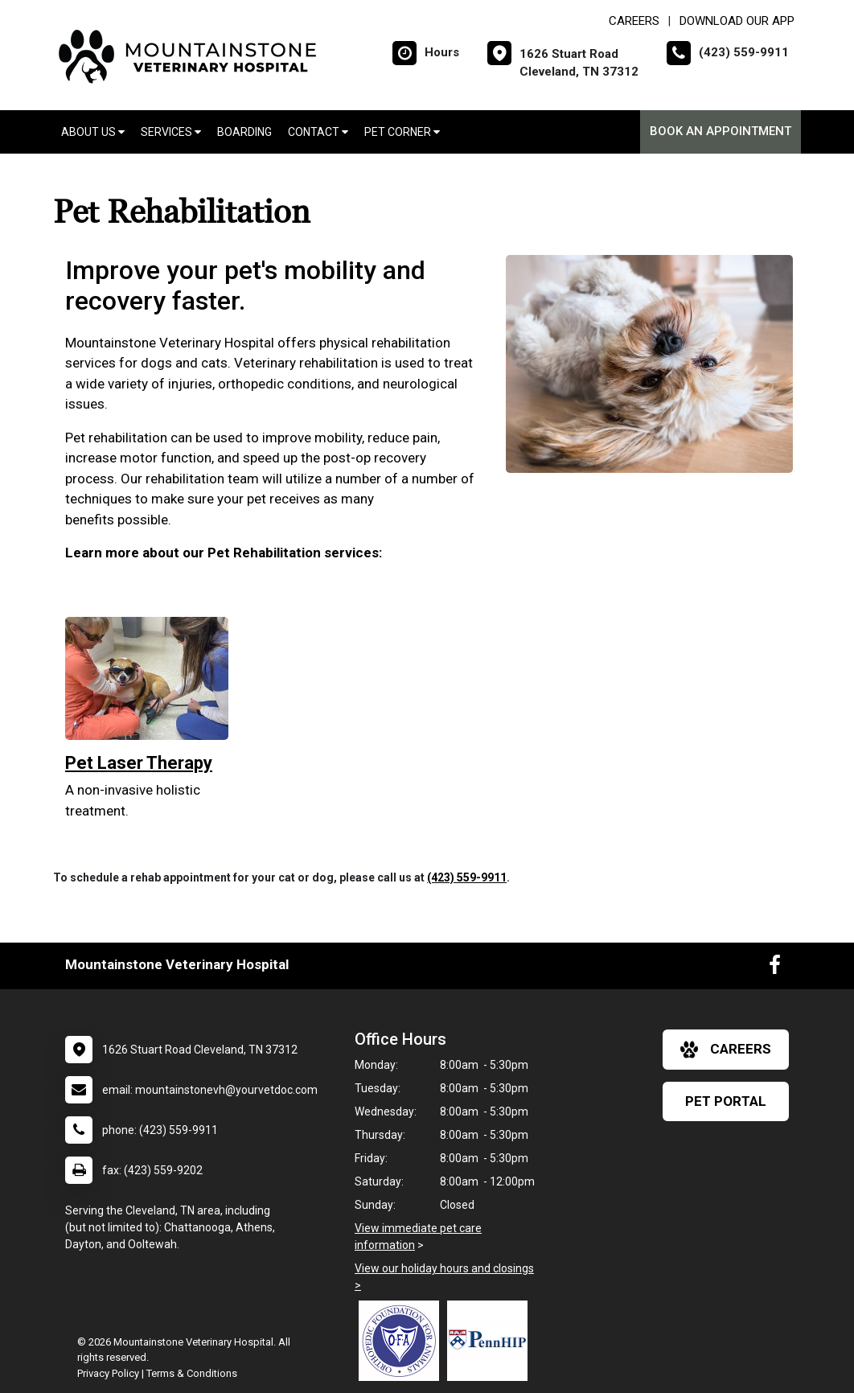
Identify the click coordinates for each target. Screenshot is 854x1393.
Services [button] (171, 131)
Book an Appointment (720, 131)
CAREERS (634, 21)
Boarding (244, 131)
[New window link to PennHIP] (491, 1341)
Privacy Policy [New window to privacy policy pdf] (108, 1373)
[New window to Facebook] (775, 968)
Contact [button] (318, 131)
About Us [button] (93, 131)
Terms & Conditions (191, 1373)
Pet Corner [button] (402, 131)
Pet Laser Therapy (138, 763)
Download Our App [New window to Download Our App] (737, 21)
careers (725, 1049)
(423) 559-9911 (467, 877)
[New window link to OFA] (403, 1341)
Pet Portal (725, 1101)
